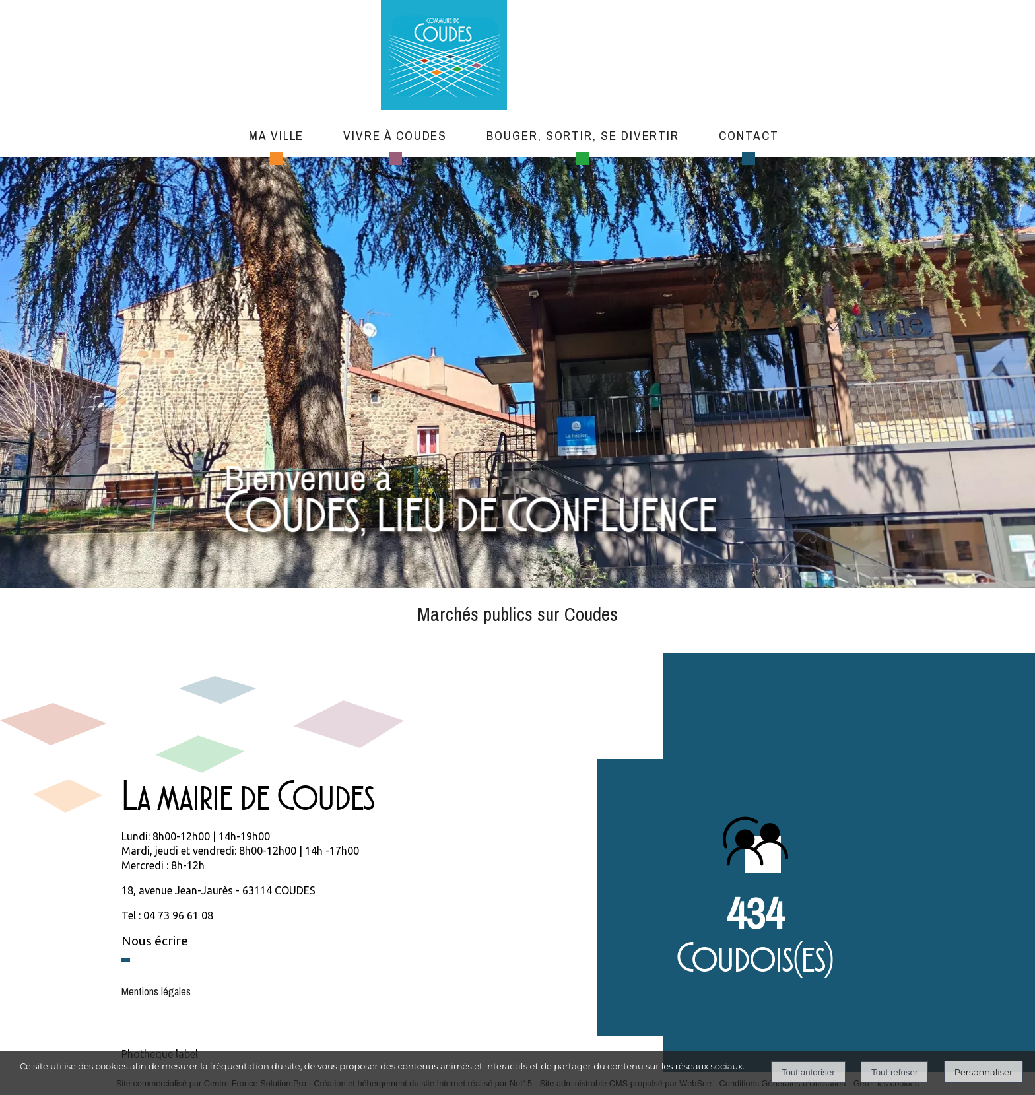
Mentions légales (156, 991)
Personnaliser (983, 1072)
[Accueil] (507, 57)
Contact (748, 135)
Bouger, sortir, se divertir (582, 135)
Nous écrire (154, 940)
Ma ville (276, 135)
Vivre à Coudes (395, 135)
